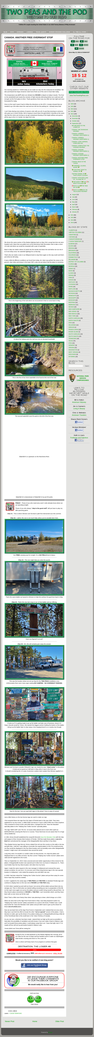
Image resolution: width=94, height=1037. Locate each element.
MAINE (71, 286)
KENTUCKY (72, 282)
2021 (72, 215)
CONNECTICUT (73, 257)
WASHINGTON (73, 350)
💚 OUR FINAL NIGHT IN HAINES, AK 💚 (79, 170)
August (74, 194)
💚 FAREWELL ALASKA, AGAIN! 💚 (79, 166)
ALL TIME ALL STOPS (79, 32)
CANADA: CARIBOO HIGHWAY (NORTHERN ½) (80, 138)
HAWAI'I (71, 268)
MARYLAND (72, 289)
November (75, 118)
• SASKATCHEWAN (74, 239)
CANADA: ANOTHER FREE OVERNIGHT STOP (80, 158)
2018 (72, 222)
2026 (72, 104)
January (74, 212)
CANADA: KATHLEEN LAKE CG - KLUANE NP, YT (80, 178)
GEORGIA (72, 266)
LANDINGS (29, 32)
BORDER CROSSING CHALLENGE (59, 32)
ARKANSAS (72, 250)
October (74, 121)
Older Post (59, 1021)
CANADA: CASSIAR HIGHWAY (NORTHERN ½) (80, 154)
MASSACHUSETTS (74, 291)
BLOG (5, 32)
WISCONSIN (72, 354)
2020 (72, 217)
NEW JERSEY (73, 311)
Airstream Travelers (79, 415)
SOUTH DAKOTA (74, 336)
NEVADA (71, 307)
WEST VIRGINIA (73, 352)
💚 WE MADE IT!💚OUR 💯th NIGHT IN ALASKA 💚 (80, 182)
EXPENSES (20, 32)
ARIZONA (71, 248)
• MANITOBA (72, 234)
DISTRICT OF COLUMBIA (76, 261)
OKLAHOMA (72, 325)
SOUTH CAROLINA (74, 334)
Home (34, 1021)
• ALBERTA (72, 230)
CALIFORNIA (72, 252)
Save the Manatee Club (48, 837)
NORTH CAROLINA (74, 318)
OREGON (71, 327)
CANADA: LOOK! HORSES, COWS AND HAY (80, 142)
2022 (72, 114)
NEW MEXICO (73, 313)
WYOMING (72, 356)
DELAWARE (72, 259)
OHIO (70, 322)
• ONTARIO (72, 237)
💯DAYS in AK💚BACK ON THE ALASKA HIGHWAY (79, 190)
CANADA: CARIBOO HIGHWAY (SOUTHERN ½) (80, 134)
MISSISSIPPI (72, 298)
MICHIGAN (72, 293)
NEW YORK (72, 316)
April (73, 204)
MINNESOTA (72, 295)
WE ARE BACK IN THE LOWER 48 (78, 126)
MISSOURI (72, 300)
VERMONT (72, 345)
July (73, 197)
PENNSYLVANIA (73, 329)
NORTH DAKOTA (74, 320)
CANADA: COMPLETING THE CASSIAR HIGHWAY (80, 146)
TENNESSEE (72, 338)
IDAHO (71, 270)
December (75, 116)
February (75, 209)
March (74, 207)
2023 (72, 111)
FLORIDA (71, 264)
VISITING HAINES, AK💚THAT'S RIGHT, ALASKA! (80, 174)
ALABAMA (72, 243)
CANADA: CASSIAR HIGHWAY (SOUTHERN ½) (80, 150)
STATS (12, 32)
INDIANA (71, 275)
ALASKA (71, 246)
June (73, 199)
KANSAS (71, 280)
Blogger (50, 1032)
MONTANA (72, 302)
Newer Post (9, 1021)
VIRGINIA (71, 347)
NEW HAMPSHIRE (74, 309)
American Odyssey (79, 402)
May (73, 202)
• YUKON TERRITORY (15, 1013)
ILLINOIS (71, 273)
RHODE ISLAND (73, 331)
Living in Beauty (79, 409)
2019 (72, 220)
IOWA (70, 277)
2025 (72, 106)
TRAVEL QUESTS (41, 32)
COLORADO (72, 255)
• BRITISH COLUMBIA (75, 232)
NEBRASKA (72, 304)
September (75, 123)
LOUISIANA (72, 284)
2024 (72, 109)
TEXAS (71, 341)
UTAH (70, 343)
